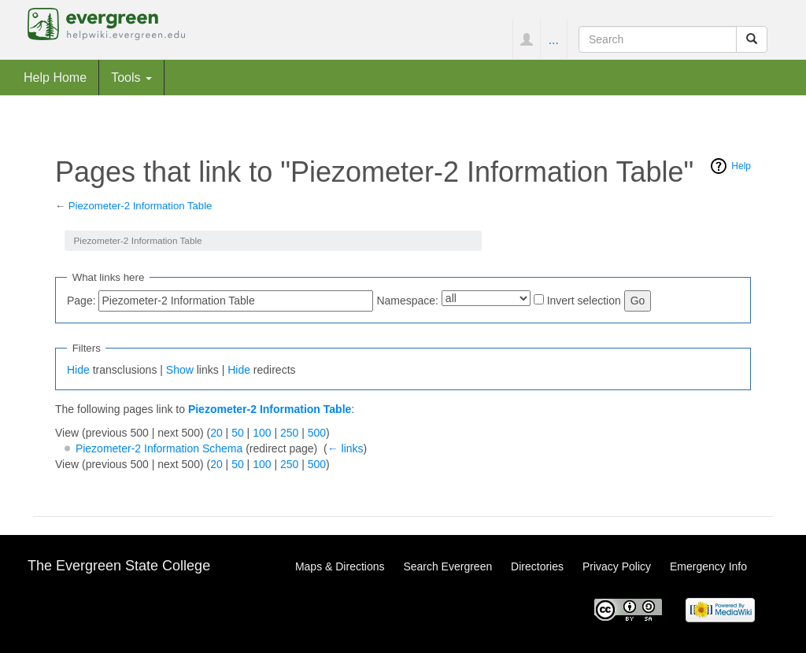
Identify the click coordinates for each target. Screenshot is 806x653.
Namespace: (407, 300)
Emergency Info (708, 566)
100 (262, 432)
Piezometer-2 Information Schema (159, 448)
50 (237, 432)
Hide (78, 369)
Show (180, 369)
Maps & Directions (340, 566)
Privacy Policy (616, 566)
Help (741, 166)
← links (345, 448)
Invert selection (584, 300)
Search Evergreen (447, 566)
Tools (131, 77)
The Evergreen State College (119, 566)
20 (216, 432)
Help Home (55, 77)
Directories (537, 566)
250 (289, 432)
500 (317, 432)
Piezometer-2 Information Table (140, 206)
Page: (81, 300)
